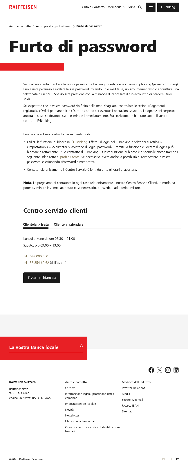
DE (164, 459)
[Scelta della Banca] (45, 348)
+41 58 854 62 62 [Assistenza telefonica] (36, 263)
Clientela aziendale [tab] (68, 224)
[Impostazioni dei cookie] (80, 403)
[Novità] (69, 409)
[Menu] (151, 7)
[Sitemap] (127, 411)
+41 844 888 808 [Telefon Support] (35, 256)
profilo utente (69, 157)
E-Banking (80, 142)
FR (171, 459)
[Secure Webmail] (132, 399)
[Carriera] (70, 388)
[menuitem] (93, 7)
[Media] (126, 394)
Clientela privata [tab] (36, 224)
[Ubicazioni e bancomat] (80, 421)
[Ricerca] (140, 7)
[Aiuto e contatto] (76, 382)
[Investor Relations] (133, 388)
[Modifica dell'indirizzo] (136, 382)
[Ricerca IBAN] (130, 405)
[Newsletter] (72, 415)
